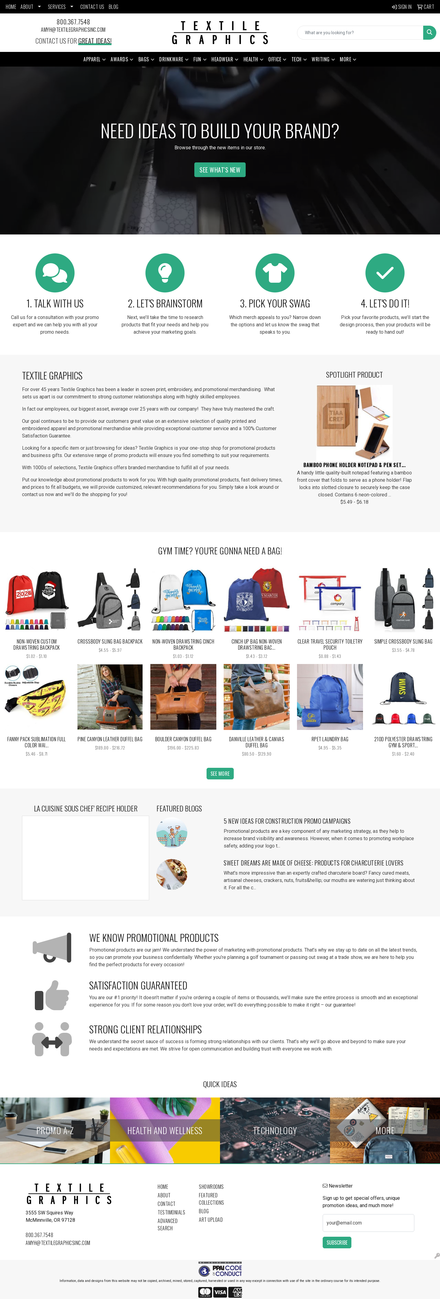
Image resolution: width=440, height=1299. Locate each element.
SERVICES (57, 6)
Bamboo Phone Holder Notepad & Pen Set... (354, 465)
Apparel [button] (92, 59)
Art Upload (211, 1219)
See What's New (220, 169)
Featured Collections (211, 1199)
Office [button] (274, 59)
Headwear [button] (222, 59)
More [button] (345, 59)
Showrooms (211, 1186)
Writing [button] (321, 59)
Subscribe (337, 1242)
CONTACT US (92, 6)
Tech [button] (297, 59)
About (164, 1195)
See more (220, 773)
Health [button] (251, 59)
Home (163, 1186)
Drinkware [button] (171, 59)
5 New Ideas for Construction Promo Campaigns (287, 820)
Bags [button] (143, 59)
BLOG (114, 6)
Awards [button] (119, 59)
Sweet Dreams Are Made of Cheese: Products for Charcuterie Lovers (313, 862)
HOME (11, 6)
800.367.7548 (73, 21)
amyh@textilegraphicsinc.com (73, 29)
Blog (204, 1211)
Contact (167, 1203)
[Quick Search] (360, 33)
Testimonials (171, 1212)
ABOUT (27, 6)
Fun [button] (197, 59)
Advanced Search (168, 1224)
